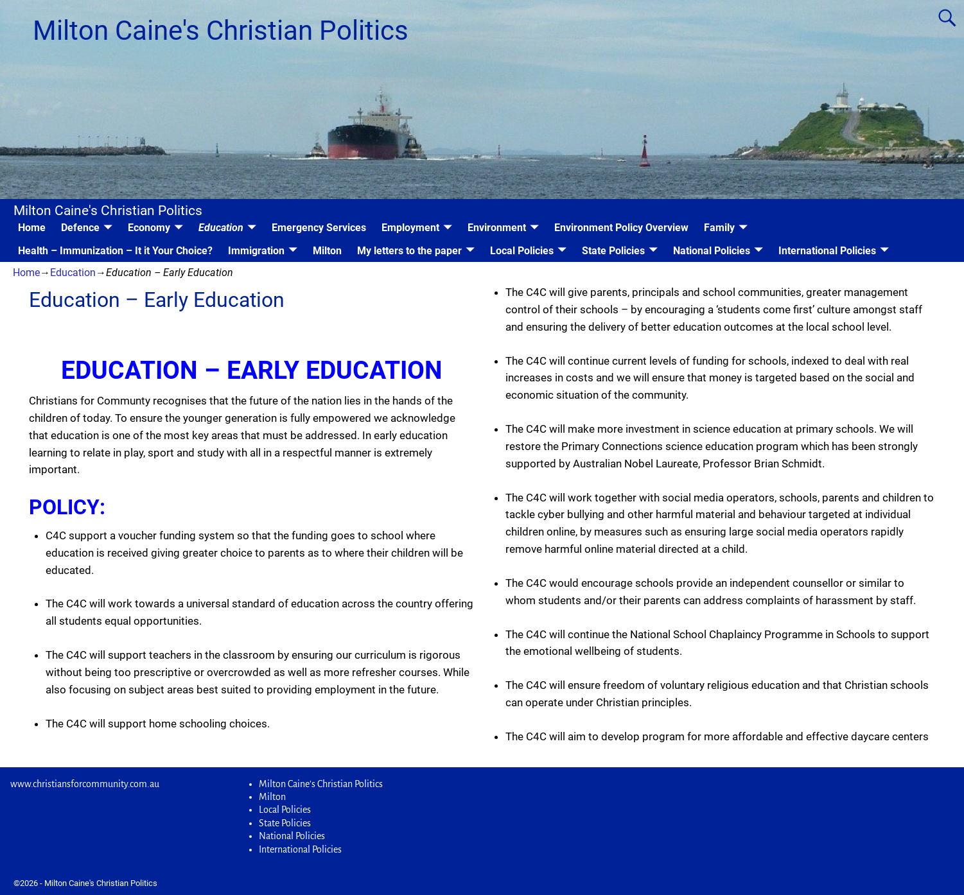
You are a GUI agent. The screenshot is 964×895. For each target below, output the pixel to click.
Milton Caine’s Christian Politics (321, 784)
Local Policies (522, 251)
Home (32, 228)
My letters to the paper (409, 251)
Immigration (256, 251)
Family (719, 228)
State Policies (613, 251)
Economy (149, 228)
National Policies (711, 251)
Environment (497, 228)
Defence (80, 228)
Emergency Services (319, 228)
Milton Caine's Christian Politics (220, 30)
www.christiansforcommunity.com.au (84, 784)
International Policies (827, 251)
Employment (410, 228)
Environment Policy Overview (621, 228)
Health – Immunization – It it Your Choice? (115, 251)
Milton (327, 251)
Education (220, 228)
